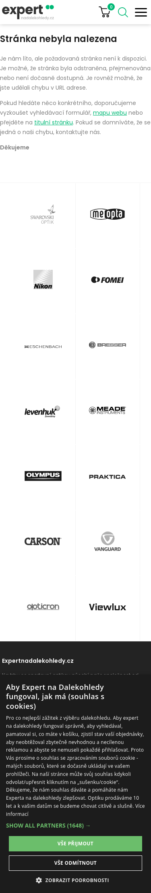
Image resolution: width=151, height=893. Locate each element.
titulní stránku (53, 122)
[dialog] (75, 783)
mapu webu (110, 113)
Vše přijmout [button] (75, 843)
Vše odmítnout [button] (75, 862)
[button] (75, 825)
